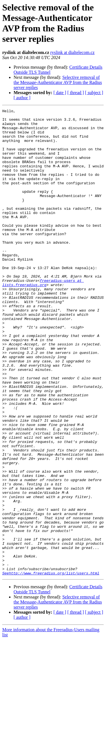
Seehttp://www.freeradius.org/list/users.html (50, 666)
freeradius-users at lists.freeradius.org (43, 318)
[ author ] (22, 97)
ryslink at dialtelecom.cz (72, 52)
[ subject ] (94, 92)
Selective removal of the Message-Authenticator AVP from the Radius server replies (58, 82)
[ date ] (59, 92)
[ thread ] (75, 92)
